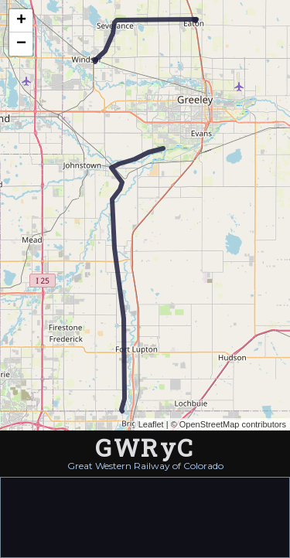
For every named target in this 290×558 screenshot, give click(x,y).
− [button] (21, 44)
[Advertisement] (145, 516)
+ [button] (21, 20)
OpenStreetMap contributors (232, 424)
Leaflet (151, 424)
